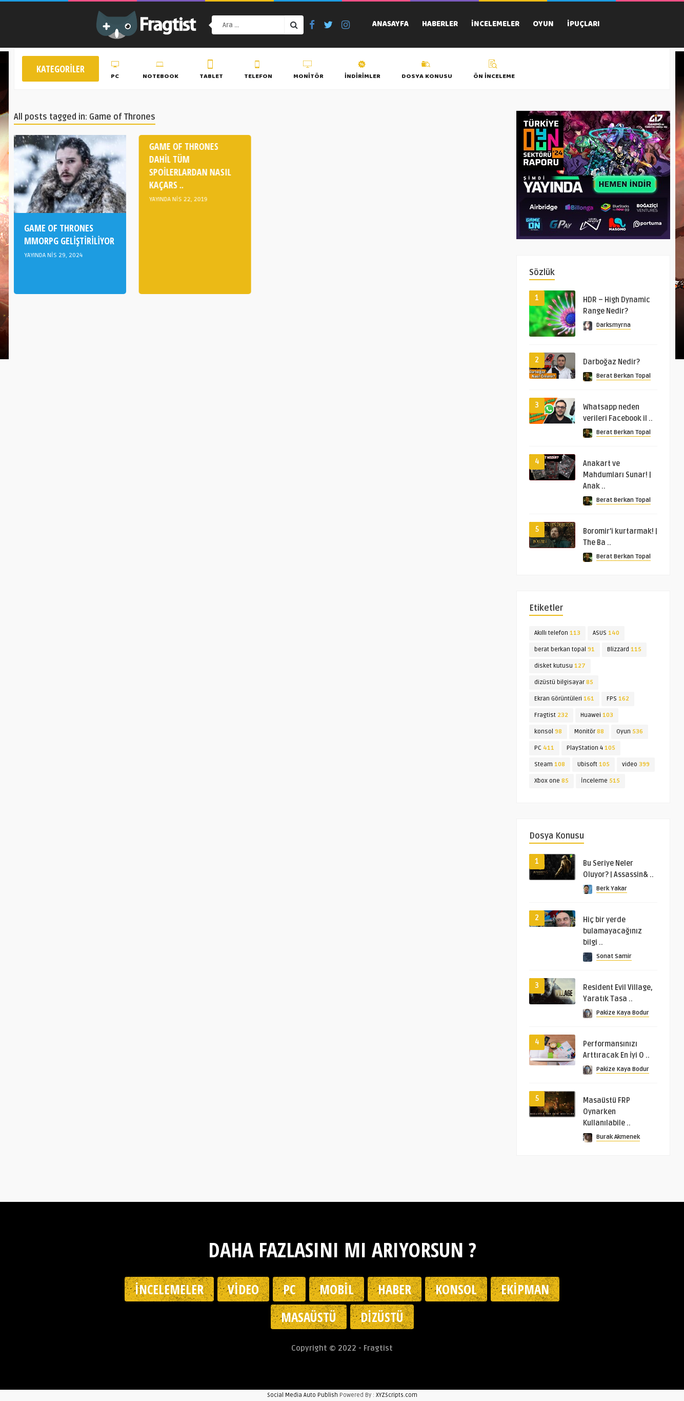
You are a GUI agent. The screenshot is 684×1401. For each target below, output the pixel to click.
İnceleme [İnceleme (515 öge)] (600, 781)
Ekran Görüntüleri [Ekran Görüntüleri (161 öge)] (564, 699)
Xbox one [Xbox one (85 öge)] (551, 781)
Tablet (211, 71)
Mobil (336, 1289)
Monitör (308, 71)
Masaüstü (308, 1317)
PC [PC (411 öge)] (544, 748)
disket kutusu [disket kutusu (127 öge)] (560, 666)
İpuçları (583, 24)
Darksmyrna (613, 325)
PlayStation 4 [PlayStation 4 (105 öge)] (591, 748)
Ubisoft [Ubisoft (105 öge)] (593, 764)
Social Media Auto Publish (302, 1395)
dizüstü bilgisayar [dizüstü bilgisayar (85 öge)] (563, 682)
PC (116, 71)
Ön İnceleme (494, 71)
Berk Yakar (611, 888)
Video (243, 1289)
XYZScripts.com (396, 1395)
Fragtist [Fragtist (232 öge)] (551, 715)
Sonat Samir (614, 956)
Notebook (160, 71)
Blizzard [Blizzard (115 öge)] (624, 649)
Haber (394, 1289)
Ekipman (525, 1289)
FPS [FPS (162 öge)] (618, 699)
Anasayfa (390, 24)
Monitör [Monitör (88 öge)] (589, 731)
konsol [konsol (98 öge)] (548, 731)
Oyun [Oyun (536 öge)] (629, 731)
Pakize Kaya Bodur (622, 1013)
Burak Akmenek (618, 1137)
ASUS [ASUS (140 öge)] (606, 633)
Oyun (543, 24)
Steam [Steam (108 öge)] (549, 764)
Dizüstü (382, 1317)
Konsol (456, 1289)
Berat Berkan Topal (623, 376)
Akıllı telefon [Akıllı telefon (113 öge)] (557, 633)
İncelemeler (495, 24)
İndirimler (362, 71)
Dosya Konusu (426, 71)
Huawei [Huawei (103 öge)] (596, 715)
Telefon (258, 71)
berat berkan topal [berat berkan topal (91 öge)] (564, 649)
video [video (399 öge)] (636, 764)
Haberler (440, 24)
